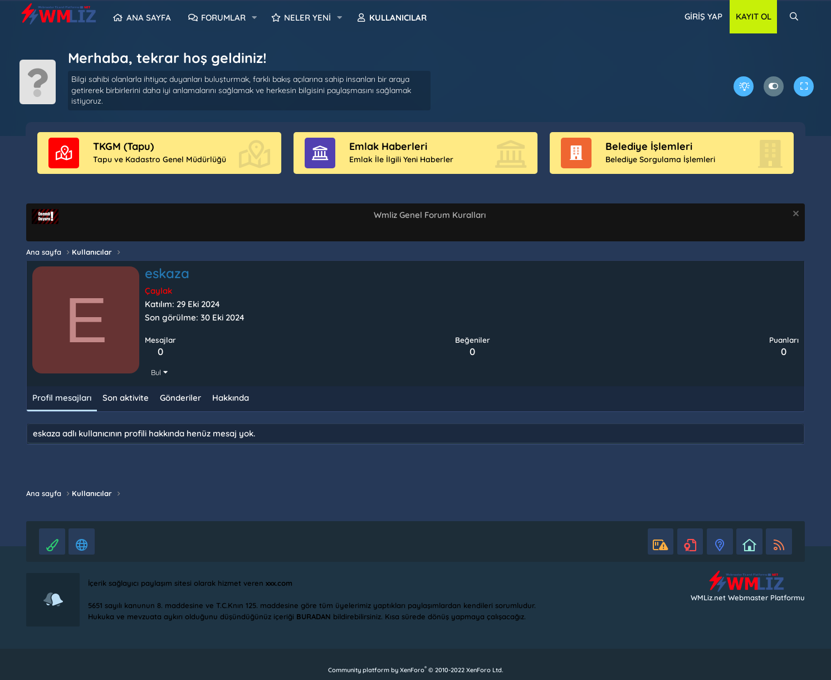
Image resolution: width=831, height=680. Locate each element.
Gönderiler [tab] (180, 397)
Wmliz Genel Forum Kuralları (430, 215)
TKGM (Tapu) (123, 146)
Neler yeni (307, 17)
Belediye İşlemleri (648, 146)
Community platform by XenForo (415, 670)
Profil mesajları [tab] (61, 397)
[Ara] (793, 16)
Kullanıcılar (398, 17)
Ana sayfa (148, 17)
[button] (254, 18)
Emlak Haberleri (388, 146)
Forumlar (223, 17)
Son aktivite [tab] (125, 397)
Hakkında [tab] (230, 397)
